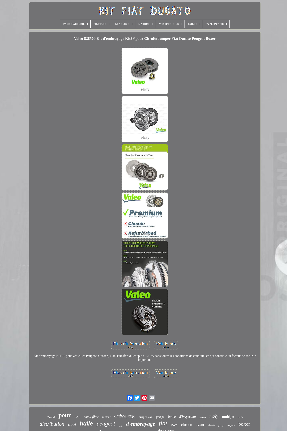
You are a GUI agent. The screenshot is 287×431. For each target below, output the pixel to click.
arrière (203, 418)
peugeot (106, 423)
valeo (77, 417)
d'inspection (187, 417)
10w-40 (50, 417)
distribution (52, 424)
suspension (145, 417)
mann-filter (91, 417)
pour (64, 415)
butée (172, 417)
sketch (211, 425)
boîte (120, 426)
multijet (228, 417)
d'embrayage (140, 424)
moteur (106, 417)
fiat (163, 423)
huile (86, 423)
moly (213, 416)
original (231, 425)
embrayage (124, 416)
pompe (160, 417)
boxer (244, 424)
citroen (186, 424)
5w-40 (220, 426)
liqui (72, 424)
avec (174, 425)
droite (240, 417)
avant (200, 424)
